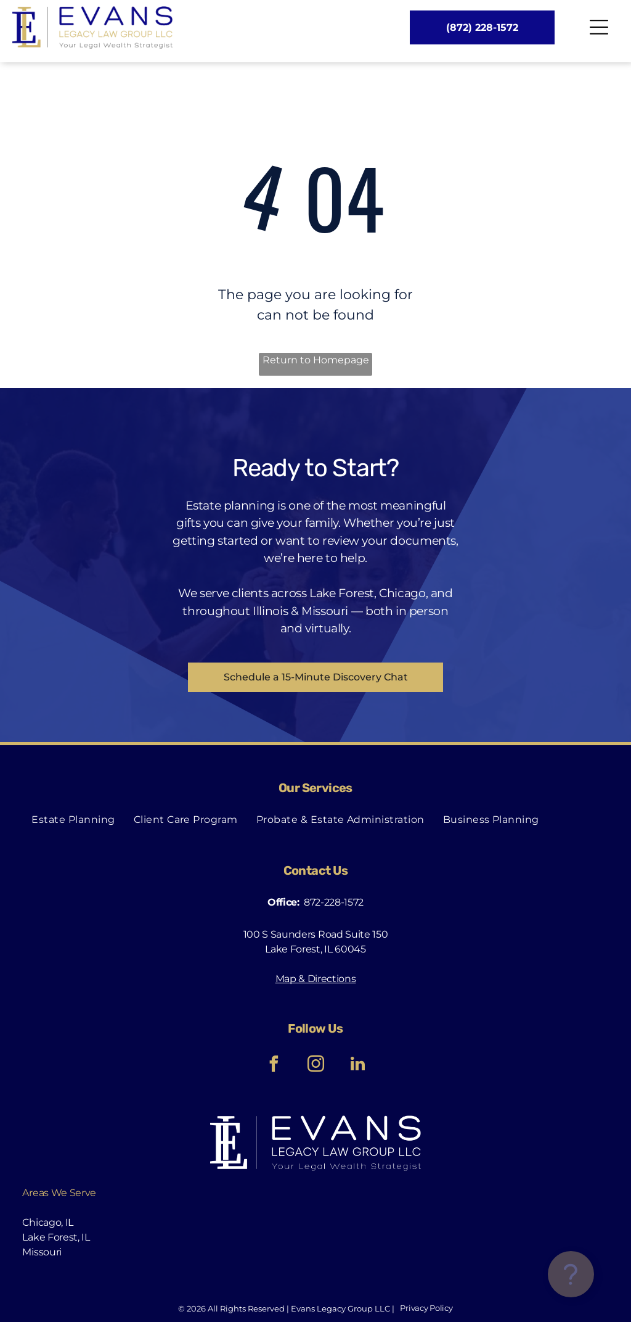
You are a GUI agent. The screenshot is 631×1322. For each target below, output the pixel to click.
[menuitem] (73, 819)
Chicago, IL (47, 1222)
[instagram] (315, 1066)
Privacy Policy (426, 1308)
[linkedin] (357, 1066)
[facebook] (273, 1066)
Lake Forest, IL (55, 1237)
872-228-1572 (334, 902)
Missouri (41, 1252)
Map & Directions (315, 979)
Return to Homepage (316, 360)
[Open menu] (599, 27)
